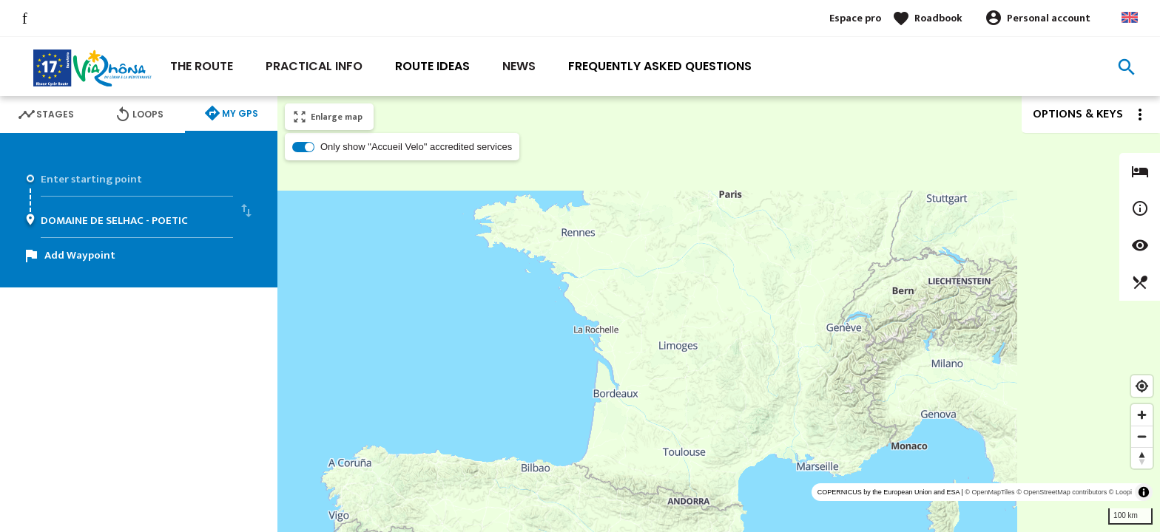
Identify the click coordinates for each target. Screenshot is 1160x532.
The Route (201, 66)
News (519, 66)
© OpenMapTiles (989, 492)
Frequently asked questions (660, 66)
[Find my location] (1142, 386)
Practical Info (314, 66)
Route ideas (432, 66)
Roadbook (938, 18)
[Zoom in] (1142, 415)
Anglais (1130, 17)
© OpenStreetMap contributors (1061, 492)
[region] (718, 314)
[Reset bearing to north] (1142, 457)
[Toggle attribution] (1144, 492)
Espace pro (855, 18)
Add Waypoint (79, 255)
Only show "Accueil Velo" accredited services (416, 146)
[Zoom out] (1142, 436)
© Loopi (1120, 492)
